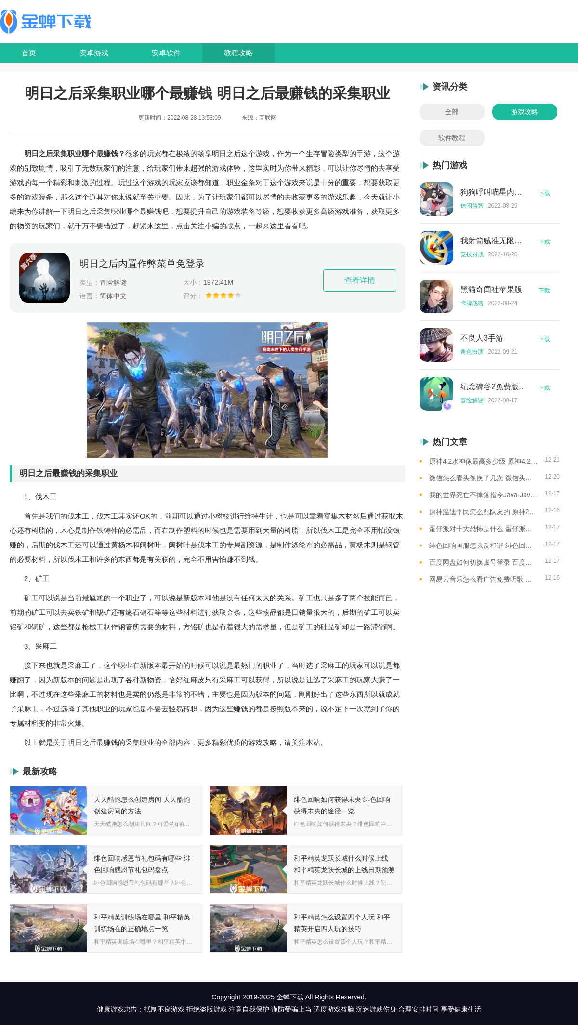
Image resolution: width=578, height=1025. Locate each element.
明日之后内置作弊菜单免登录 (142, 263)
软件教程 (451, 138)
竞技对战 (472, 254)
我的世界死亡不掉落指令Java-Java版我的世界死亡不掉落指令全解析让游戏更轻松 (483, 495)
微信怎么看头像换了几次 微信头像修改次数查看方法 (483, 478)
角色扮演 (472, 351)
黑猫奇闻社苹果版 (491, 289)
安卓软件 (166, 53)
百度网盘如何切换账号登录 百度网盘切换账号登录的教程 (483, 562)
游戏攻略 (524, 112)
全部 (452, 112)
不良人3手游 (481, 338)
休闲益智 (472, 205)
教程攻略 (238, 53)
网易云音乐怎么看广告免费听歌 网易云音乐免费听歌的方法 (483, 579)
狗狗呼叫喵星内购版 (493, 192)
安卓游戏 (93, 53)
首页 (29, 53)
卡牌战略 (472, 303)
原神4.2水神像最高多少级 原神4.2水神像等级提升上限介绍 (483, 461)
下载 (544, 193)
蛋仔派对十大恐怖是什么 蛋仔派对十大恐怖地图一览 (483, 528)
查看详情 (359, 280)
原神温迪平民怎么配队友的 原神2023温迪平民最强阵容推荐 (483, 512)
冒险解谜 (472, 400)
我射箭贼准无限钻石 (493, 241)
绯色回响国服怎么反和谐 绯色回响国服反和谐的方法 (483, 545)
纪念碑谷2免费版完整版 (493, 387)
